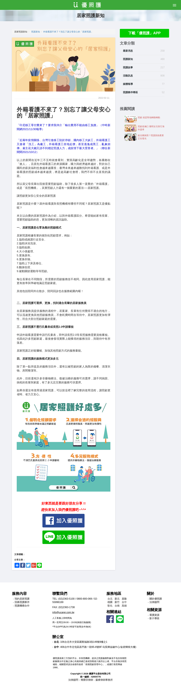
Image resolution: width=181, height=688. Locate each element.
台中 (124, 602)
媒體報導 (128, 84)
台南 (117, 605)
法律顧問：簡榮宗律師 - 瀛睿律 (90, 680)
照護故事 (128, 67)
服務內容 (19, 593)
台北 (109, 598)
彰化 (109, 605)
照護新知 (35, 31)
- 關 (155, 598)
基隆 (124, 598)
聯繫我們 (59, 593)
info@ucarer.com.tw (63, 612)
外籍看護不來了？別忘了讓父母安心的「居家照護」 (68, 31)
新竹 (117, 602)
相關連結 (113, 612)
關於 (150, 593)
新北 (117, 598)
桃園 (109, 602)
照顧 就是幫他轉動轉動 (149, 117)
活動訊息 (128, 75)
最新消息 (128, 51)
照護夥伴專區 (130, 92)
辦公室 (57, 637)
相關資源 (154, 610)
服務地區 (113, 593)
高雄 (124, 605)
